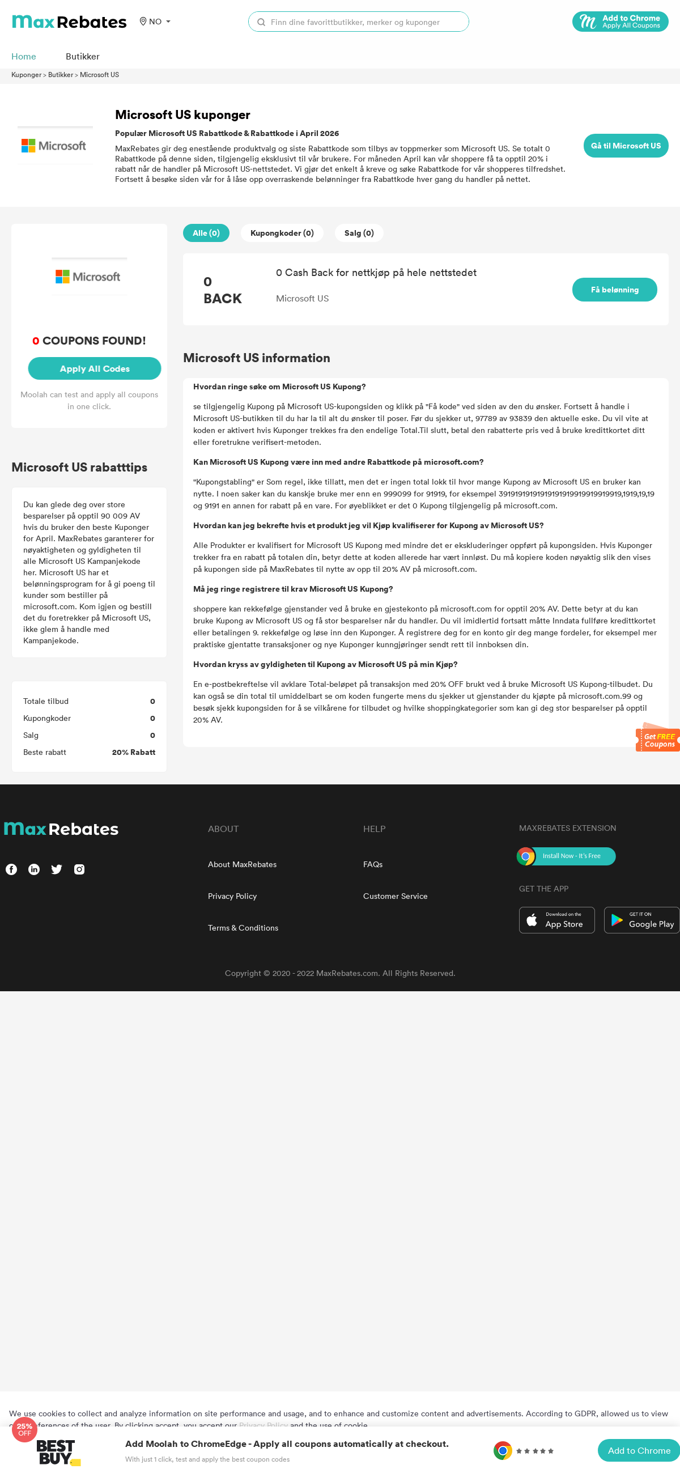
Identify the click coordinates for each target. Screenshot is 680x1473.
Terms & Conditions (243, 927)
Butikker (60, 74)
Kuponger (26, 74)
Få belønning (615, 289)
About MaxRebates (242, 864)
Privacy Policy (232, 895)
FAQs (372, 864)
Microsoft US (99, 74)
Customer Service (395, 895)
